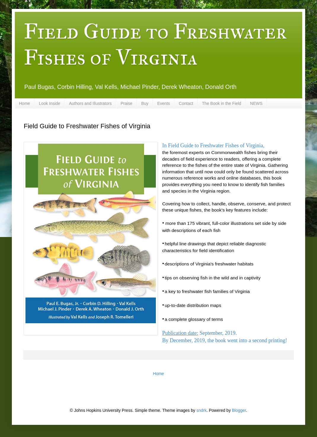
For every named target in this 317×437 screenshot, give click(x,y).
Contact (186, 103)
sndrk (201, 410)
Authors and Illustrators (90, 103)
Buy (144, 103)
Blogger (239, 410)
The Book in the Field (221, 103)
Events (163, 103)
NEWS (256, 103)
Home (24, 103)
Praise (126, 103)
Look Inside (49, 103)
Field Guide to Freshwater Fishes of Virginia (155, 44)
